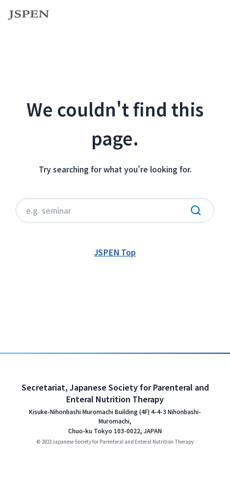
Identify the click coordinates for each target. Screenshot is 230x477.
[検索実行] (195, 210)
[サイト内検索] (115, 210)
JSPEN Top (115, 252)
